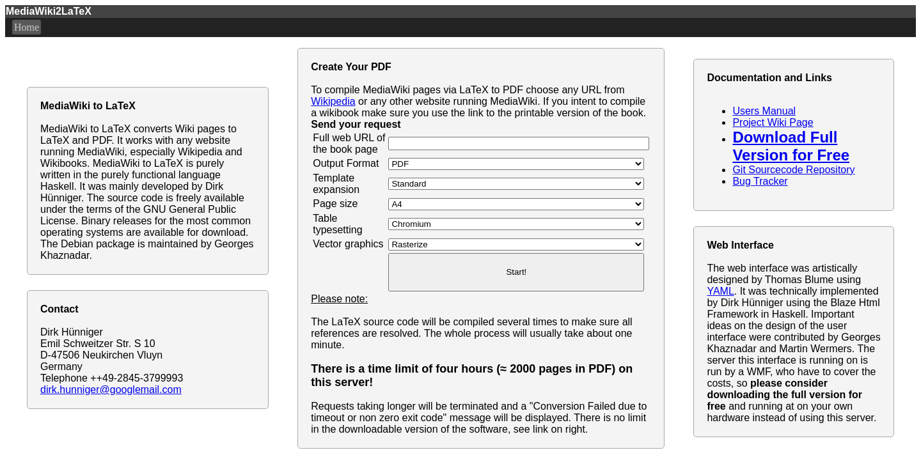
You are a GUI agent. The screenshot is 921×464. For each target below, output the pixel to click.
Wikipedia (333, 101)
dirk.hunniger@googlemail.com (111, 389)
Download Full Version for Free (790, 146)
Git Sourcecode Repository (793, 169)
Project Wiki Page (772, 122)
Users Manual (764, 110)
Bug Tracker (759, 181)
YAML (720, 291)
